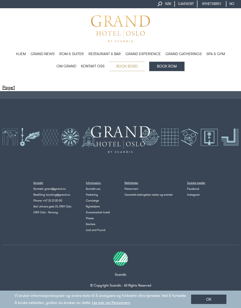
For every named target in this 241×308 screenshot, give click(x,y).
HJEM (21, 53)
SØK (168, 4)
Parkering (92, 195)
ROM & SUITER (71, 53)
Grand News (43, 53)
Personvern (131, 189)
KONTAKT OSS (92, 66)
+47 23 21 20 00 (52, 201)
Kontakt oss (93, 189)
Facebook (193, 189)
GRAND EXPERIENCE (143, 53)
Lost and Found (95, 230)
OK (208, 299)
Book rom (167, 66)
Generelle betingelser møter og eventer (149, 195)
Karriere (90, 224)
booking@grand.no (58, 195)
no (234, 4)
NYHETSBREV (211, 4)
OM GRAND (66, 66)
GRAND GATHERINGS (183, 53)
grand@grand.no (55, 189)
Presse (90, 218)
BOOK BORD (127, 66)
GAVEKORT (186, 4)
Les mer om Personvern (111, 302)
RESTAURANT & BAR (104, 53)
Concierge (92, 201)
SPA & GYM (215, 53)
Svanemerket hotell (98, 212)
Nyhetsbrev (93, 206)
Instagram (193, 195)
